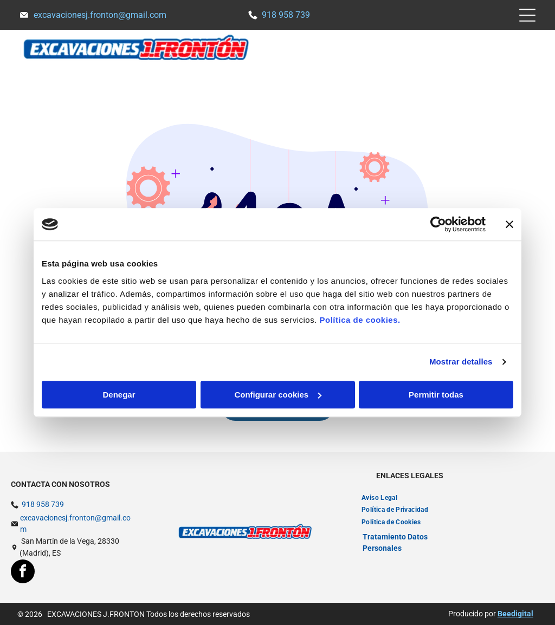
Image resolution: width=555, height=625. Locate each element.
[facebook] (23, 572)
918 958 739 (286, 15)
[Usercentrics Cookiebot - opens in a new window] (438, 224)
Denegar (118, 394)
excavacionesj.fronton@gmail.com (100, 15)
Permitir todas (436, 394)
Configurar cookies (277, 394)
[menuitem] (379, 497)
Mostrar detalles (461, 361)
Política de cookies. (359, 319)
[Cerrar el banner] (509, 224)
